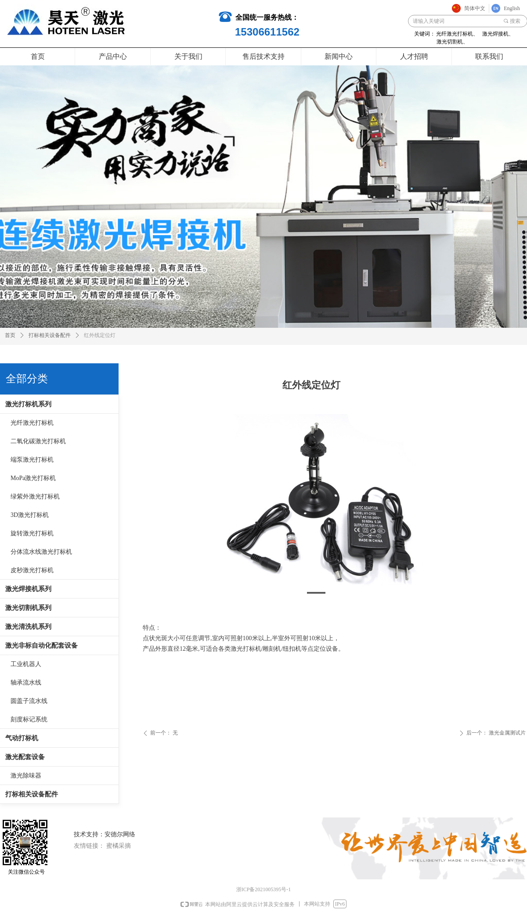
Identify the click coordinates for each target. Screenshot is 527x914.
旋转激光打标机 (32, 533)
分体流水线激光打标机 (41, 551)
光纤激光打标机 (32, 422)
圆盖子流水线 (29, 701)
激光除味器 (26, 775)
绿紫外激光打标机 (35, 496)
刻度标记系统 (29, 719)
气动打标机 (21, 738)
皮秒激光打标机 (32, 570)
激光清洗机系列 (28, 626)
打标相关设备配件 (31, 794)
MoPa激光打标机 (33, 478)
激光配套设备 (25, 756)
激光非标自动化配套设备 (41, 645)
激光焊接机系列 (28, 588)
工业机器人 (26, 664)
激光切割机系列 (28, 607)
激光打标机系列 (28, 404)
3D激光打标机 (30, 515)
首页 (10, 335)
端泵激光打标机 (32, 459)
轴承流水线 (26, 682)
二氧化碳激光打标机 (38, 441)
